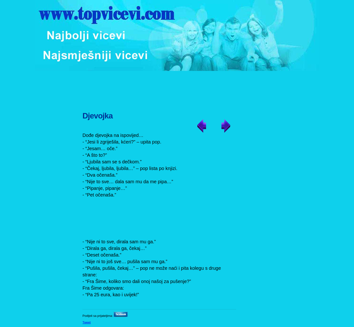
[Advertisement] (177, 88)
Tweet (86, 322)
